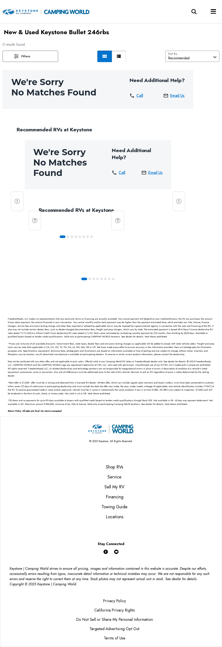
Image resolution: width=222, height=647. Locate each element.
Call (136, 95)
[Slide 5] (83, 236)
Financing (114, 497)
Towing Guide (114, 507)
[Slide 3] (76, 236)
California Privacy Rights (114, 610)
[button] (30, 56)
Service (114, 477)
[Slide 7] (91, 236)
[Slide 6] (87, 236)
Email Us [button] (173, 95)
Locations (114, 517)
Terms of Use (114, 638)
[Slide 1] (68, 236)
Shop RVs (114, 467)
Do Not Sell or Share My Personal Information (114, 619)
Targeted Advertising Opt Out (114, 629)
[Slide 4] (79, 236)
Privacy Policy (114, 601)
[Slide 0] (62, 236)
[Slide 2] (72, 236)
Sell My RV (114, 487)
